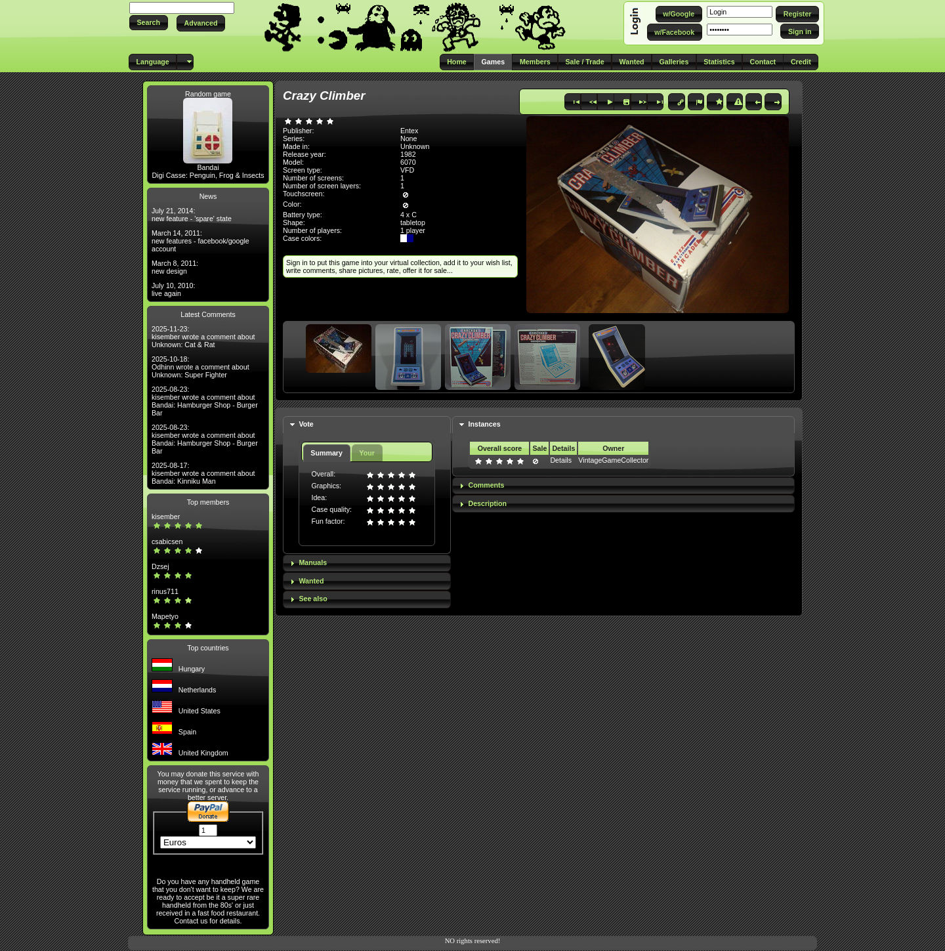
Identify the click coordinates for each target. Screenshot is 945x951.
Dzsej (160, 566)
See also (313, 598)
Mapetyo (165, 616)
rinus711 (165, 591)
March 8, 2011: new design (175, 267)
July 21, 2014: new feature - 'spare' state (192, 214)
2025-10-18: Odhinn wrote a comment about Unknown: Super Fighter (200, 367)
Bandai (208, 167)
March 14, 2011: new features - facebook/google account (200, 241)
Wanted (311, 581)
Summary (326, 453)
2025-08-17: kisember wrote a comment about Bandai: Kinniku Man (203, 473)
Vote (306, 424)
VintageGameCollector (613, 460)
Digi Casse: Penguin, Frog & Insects (208, 175)
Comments (486, 485)
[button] (148, 22)
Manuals (313, 562)
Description (487, 503)
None (408, 138)
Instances (484, 424)
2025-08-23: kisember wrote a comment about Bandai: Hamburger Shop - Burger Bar (205, 401)
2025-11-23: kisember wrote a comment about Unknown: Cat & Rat (203, 337)
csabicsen (167, 541)
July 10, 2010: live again (173, 289)
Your (366, 453)
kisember (166, 516)
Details (561, 460)
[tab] (367, 425)
